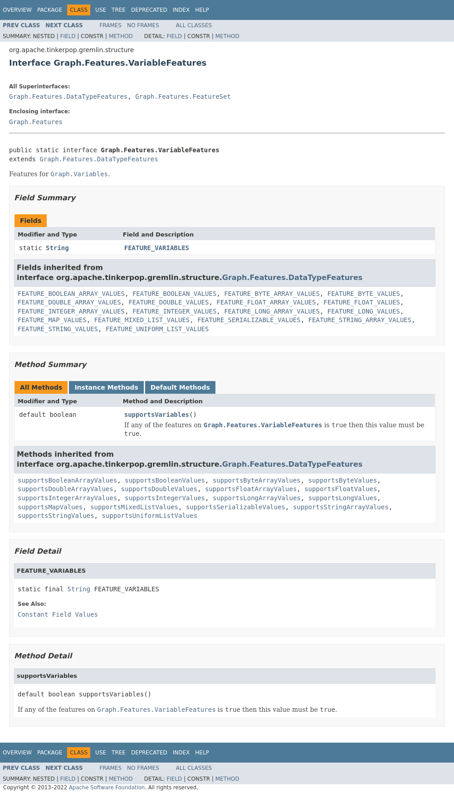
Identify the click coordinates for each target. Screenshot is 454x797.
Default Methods (180, 387)
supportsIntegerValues (165, 498)
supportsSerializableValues (235, 507)
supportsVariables (156, 414)
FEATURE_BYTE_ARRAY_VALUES (272, 293)
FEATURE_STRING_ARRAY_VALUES (360, 320)
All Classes (194, 25)
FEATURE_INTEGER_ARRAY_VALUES (71, 311)
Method (121, 36)
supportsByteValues (342, 480)
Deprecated (149, 10)
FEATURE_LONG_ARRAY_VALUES (272, 311)
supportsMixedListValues (134, 507)
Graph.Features (36, 122)
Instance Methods (106, 387)
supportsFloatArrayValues (251, 489)
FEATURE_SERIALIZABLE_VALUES (249, 320)
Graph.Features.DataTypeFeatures (68, 96)
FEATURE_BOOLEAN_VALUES (174, 293)
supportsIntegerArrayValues (67, 498)
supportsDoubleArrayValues (65, 489)
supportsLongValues (342, 498)
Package (49, 10)
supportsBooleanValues (165, 480)
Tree (119, 10)
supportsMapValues (50, 507)
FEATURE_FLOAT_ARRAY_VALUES (266, 302)
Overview (17, 10)
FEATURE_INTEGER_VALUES (174, 311)
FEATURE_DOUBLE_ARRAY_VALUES (69, 302)
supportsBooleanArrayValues (67, 480)
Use (100, 10)
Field (67, 36)
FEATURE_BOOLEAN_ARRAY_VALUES (71, 293)
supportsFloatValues (340, 489)
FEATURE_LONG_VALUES (363, 311)
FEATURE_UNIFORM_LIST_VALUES (157, 329)
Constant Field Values (58, 614)
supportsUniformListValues (149, 515)
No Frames (143, 25)
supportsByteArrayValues (257, 480)
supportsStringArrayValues (341, 507)
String (57, 247)
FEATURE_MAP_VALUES (52, 320)
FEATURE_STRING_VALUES (58, 329)
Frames (111, 25)
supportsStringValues (56, 515)
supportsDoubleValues (159, 489)
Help (202, 10)
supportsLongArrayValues (257, 498)
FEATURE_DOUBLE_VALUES (168, 302)
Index (181, 10)
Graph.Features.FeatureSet (183, 96)
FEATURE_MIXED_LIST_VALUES (142, 320)
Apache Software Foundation (107, 787)
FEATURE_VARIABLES (156, 247)
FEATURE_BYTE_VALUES (363, 293)
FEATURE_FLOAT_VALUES (361, 302)
